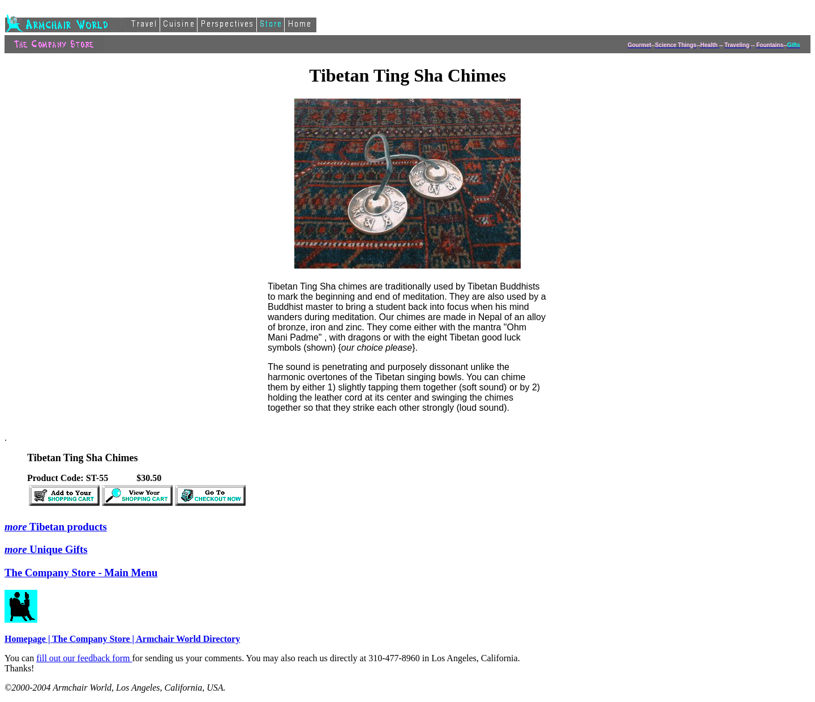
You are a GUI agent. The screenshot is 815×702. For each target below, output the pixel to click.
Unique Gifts (46, 549)
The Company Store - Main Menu (81, 572)
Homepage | (28, 639)
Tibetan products (56, 527)
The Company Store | (94, 639)
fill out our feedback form (84, 658)
